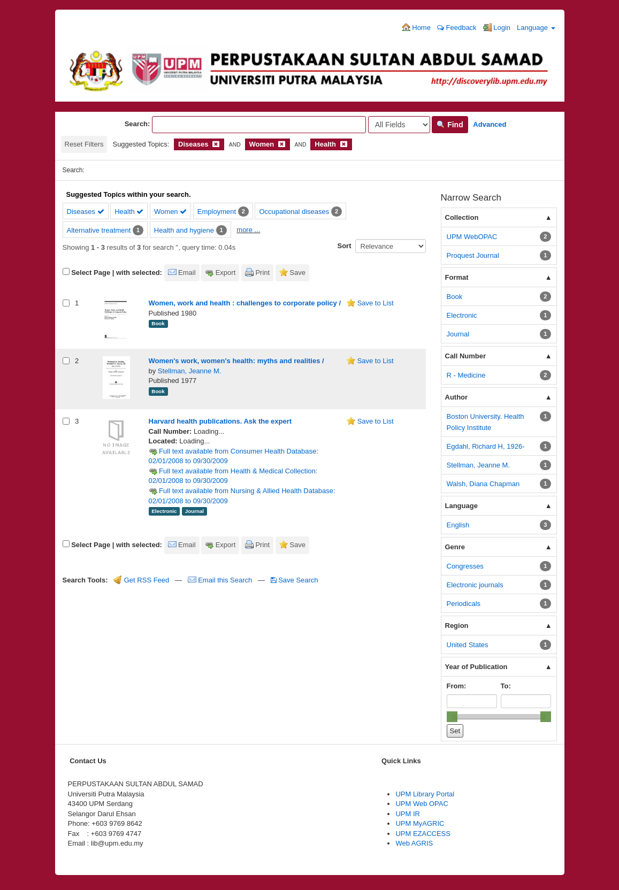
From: (457, 686)
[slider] (452, 716)
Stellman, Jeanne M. (189, 371)
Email (187, 272)
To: (506, 686)
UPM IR (407, 814)
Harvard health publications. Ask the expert (220, 421)
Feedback (457, 28)
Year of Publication (476, 667)
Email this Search (221, 580)
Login (496, 27)
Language (536, 28)
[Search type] (399, 124)
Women (170, 212)
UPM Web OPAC (421, 804)
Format (457, 277)
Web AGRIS (414, 843)
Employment (216, 212)
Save (297, 272)
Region (457, 626)
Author (456, 397)
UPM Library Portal (424, 794)
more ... (248, 230)
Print (262, 272)
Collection (462, 217)
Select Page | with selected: (116, 272)
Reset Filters (84, 144)
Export (226, 272)
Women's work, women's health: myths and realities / (236, 361)
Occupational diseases (294, 212)
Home (416, 27)
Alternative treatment (99, 230)
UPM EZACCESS (422, 834)
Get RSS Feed (141, 580)
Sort (344, 246)
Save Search (294, 580)
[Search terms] (259, 124)
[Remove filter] (215, 144)
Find (450, 124)
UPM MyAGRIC (419, 823)
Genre (455, 547)
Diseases (85, 212)
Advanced (489, 124)
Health (128, 212)
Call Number (465, 356)
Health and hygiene (184, 230)
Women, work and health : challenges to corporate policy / (245, 303)
